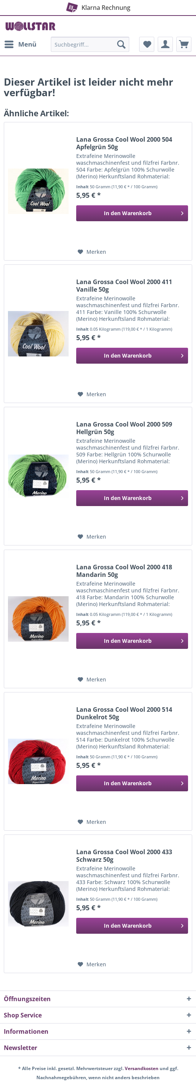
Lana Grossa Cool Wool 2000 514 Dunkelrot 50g (124, 713)
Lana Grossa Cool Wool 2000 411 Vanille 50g (124, 285)
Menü (20, 43)
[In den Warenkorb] (132, 213)
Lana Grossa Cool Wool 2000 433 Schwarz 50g (124, 855)
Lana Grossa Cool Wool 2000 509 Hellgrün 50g (124, 428)
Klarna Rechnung (97, 6)
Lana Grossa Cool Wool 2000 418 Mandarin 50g (124, 570)
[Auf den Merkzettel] (92, 251)
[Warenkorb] (183, 44)
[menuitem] (20, 44)
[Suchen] (121, 44)
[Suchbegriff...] (90, 44)
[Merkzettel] (146, 44)
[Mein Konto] (165, 44)
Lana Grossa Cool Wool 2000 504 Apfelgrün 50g (124, 143)
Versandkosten (141, 1068)
